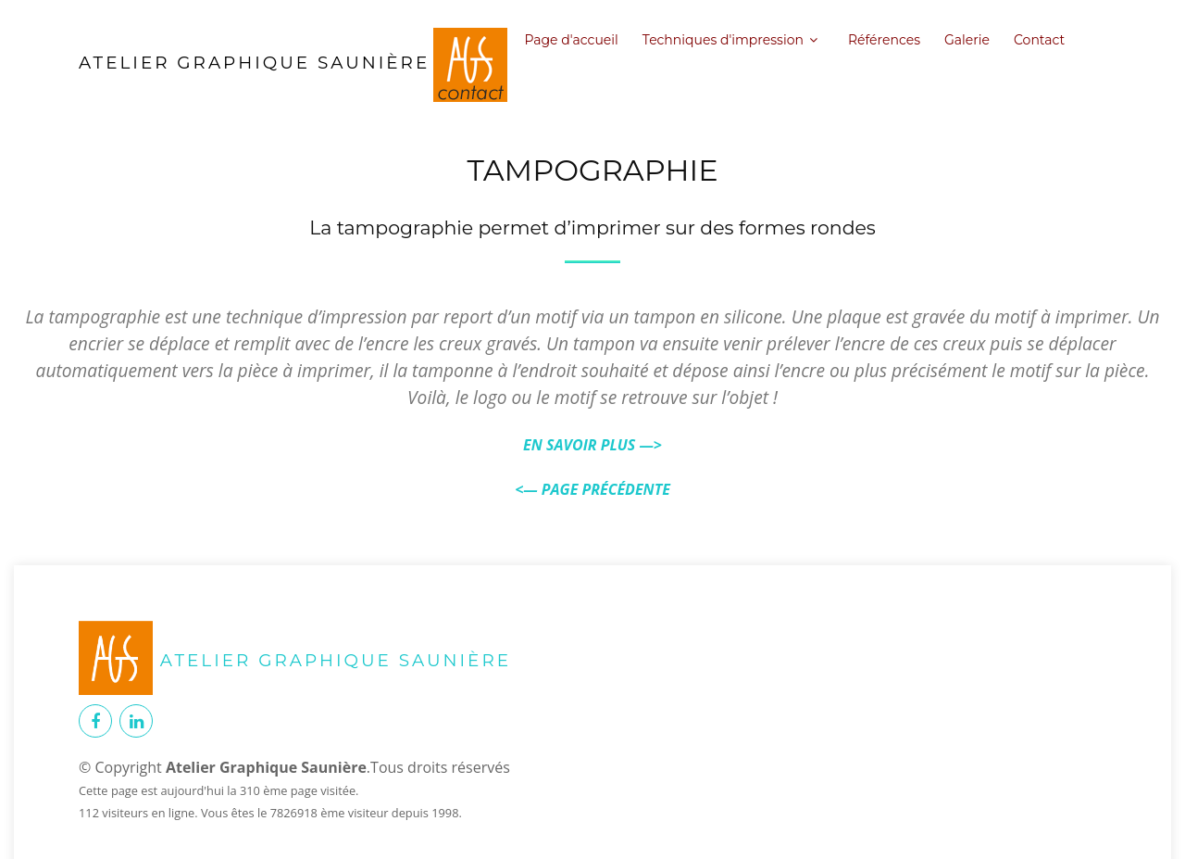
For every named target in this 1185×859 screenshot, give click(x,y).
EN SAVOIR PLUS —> (592, 445)
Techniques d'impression (723, 40)
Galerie (967, 40)
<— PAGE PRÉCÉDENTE (592, 489)
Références (884, 40)
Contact (1039, 40)
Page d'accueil (570, 40)
